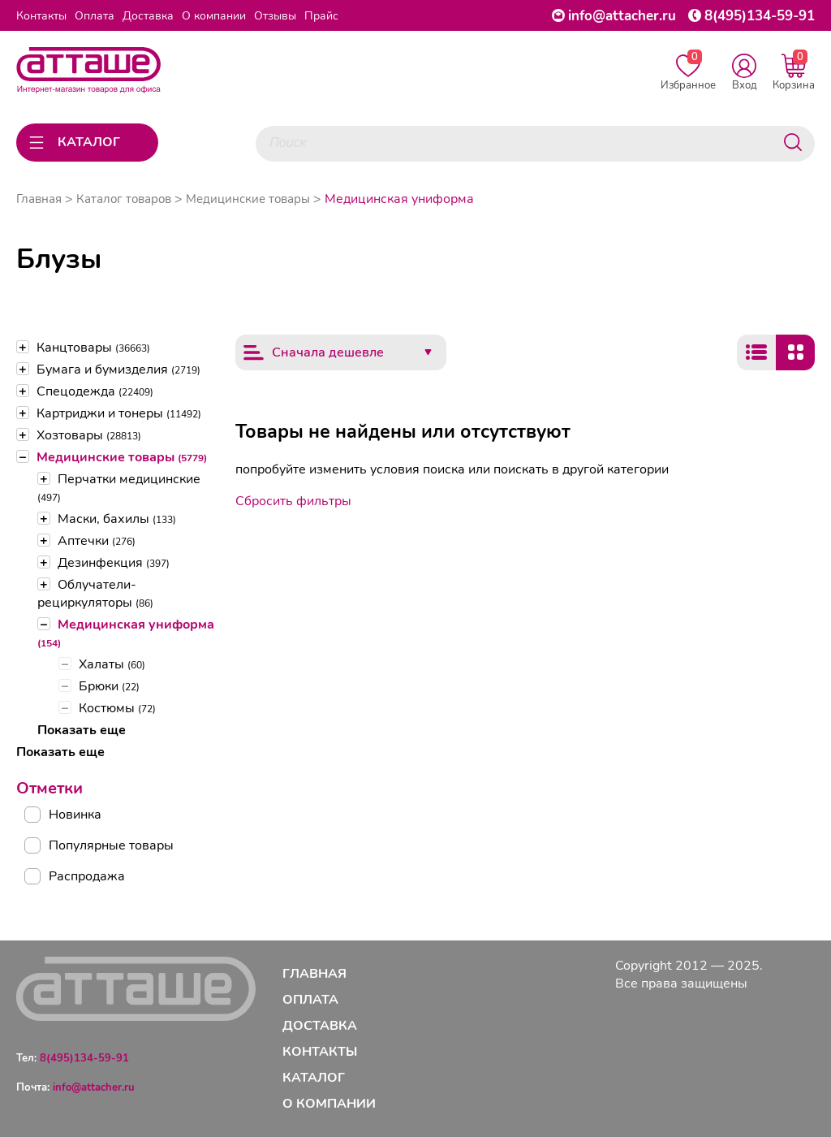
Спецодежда (95, 391)
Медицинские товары (122, 457)
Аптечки (97, 541)
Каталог (313, 1078)
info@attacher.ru (622, 15)
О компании (214, 16)
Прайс (321, 16)
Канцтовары (93, 348)
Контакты (41, 16)
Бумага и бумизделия (118, 369)
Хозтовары (89, 435)
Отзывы (275, 16)
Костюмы (117, 708)
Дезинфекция (114, 563)
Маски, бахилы (117, 519)
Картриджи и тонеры (119, 413)
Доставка (148, 16)
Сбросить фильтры (293, 501)
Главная (39, 199)
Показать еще (81, 730)
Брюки (109, 686)
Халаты (112, 664)
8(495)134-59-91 (759, 15)
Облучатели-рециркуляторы (95, 594)
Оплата (94, 16)
